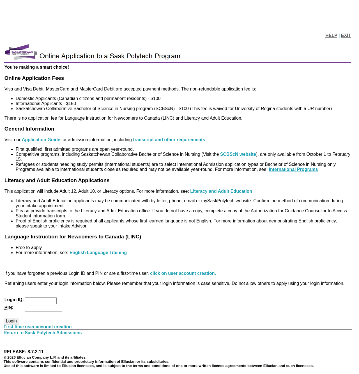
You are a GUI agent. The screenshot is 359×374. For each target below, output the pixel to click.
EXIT (346, 35)
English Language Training (98, 252)
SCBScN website (238, 154)
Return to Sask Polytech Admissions (43, 332)
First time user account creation (38, 326)
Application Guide (41, 139)
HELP (331, 35)
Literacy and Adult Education (221, 191)
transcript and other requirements (169, 139)
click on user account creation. (183, 273)
